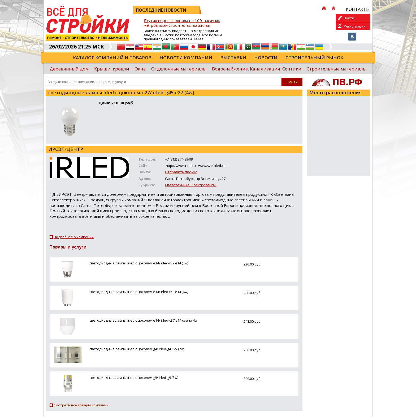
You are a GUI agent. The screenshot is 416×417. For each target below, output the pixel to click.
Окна (140, 69)
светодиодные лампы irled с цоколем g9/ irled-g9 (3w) (133, 377)
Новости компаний (185, 58)
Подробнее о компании (74, 236)
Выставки (233, 58)
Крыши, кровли (111, 69)
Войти (349, 18)
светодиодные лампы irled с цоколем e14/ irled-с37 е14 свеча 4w (143, 320)
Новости (266, 58)
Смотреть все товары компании (81, 405)
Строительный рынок (314, 58)
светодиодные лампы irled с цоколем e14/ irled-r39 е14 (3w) (138, 263)
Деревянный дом (69, 69)
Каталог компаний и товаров (112, 58)
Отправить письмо (181, 172)
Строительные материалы (337, 69)
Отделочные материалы (179, 69)
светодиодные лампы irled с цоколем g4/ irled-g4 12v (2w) (136, 349)
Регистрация (354, 26)
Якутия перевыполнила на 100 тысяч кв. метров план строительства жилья (182, 23)
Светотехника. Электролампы (190, 185)
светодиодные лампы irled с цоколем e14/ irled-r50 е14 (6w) (138, 291)
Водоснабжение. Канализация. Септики (256, 69)
